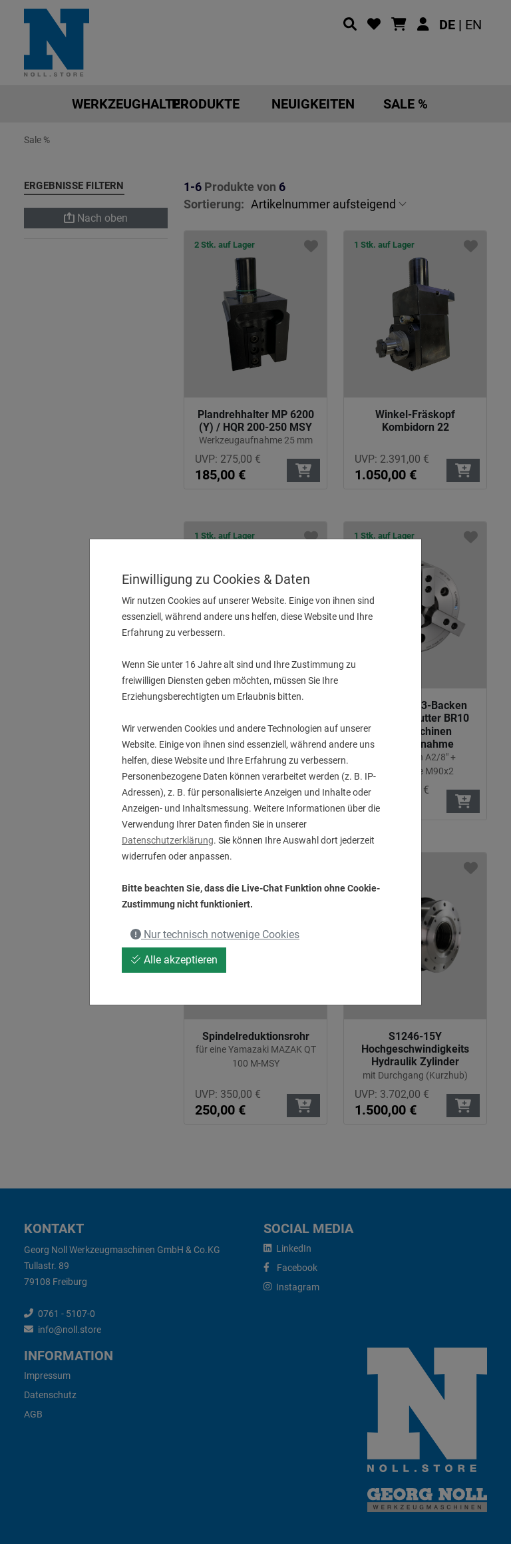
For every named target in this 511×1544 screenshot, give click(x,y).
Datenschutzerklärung (168, 840)
